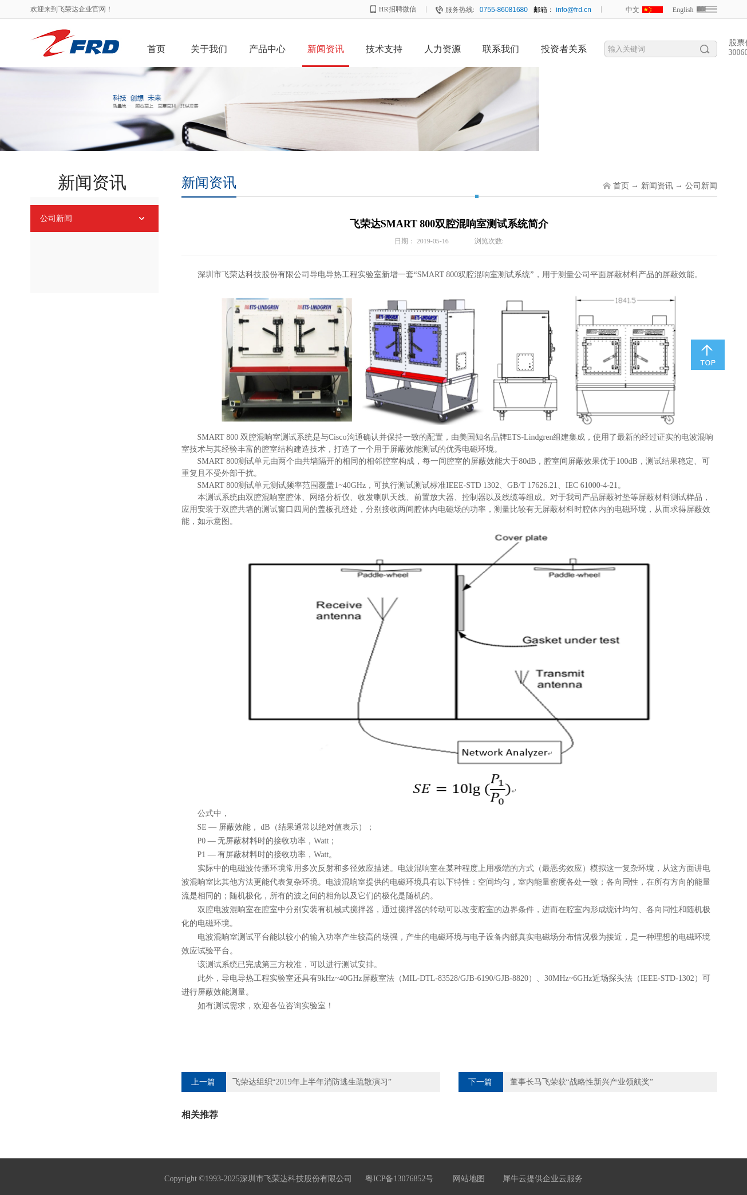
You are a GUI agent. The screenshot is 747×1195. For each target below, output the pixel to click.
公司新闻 (701, 186)
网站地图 (467, 1178)
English (683, 10)
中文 (632, 10)
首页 (156, 49)
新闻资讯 (657, 186)
